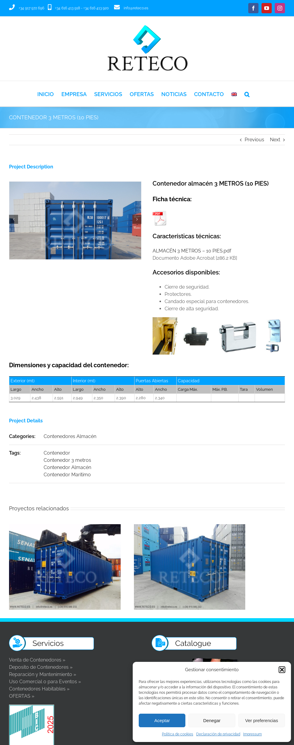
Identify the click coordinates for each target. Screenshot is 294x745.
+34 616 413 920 (96, 8)
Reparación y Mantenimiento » (42, 674)
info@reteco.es (136, 8)
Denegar (212, 720)
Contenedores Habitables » (39, 689)
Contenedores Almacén (70, 436)
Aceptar (162, 720)
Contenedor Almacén (67, 467)
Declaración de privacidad (218, 734)
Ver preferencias (261, 720)
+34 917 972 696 (31, 8)
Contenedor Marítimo (67, 474)
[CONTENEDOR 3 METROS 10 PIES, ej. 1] (75, 184)
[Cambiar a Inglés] (234, 93)
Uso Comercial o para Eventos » (45, 681)
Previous (254, 139)
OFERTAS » (21, 696)
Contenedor (57, 453)
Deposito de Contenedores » (41, 667)
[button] (282, 670)
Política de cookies (177, 734)
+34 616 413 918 (67, 8)
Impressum (252, 734)
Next (275, 139)
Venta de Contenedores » (37, 660)
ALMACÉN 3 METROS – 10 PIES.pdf (192, 251)
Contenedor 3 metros (67, 460)
